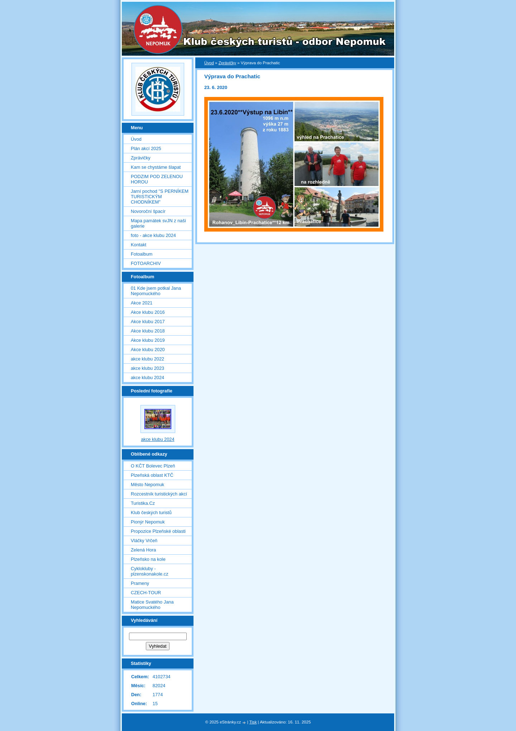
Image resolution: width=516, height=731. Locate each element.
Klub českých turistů (151, 512)
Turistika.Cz (143, 503)
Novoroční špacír (148, 211)
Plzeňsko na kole (148, 559)
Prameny (140, 583)
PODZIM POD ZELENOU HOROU (157, 179)
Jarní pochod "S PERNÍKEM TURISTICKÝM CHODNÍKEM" (159, 196)
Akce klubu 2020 (148, 349)
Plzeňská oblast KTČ (152, 475)
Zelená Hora (143, 550)
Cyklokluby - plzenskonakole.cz (149, 571)
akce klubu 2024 (147, 377)
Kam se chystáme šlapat (156, 167)
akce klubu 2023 (147, 368)
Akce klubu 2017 (148, 321)
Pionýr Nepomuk (148, 522)
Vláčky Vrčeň (144, 540)
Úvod (209, 63)
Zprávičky (227, 63)
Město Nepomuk (147, 484)
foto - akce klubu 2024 (153, 235)
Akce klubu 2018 (148, 331)
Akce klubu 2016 (148, 312)
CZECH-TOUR (146, 592)
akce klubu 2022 (147, 359)
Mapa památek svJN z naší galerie (158, 223)
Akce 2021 (141, 303)
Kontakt (138, 244)
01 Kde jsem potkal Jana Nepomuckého (156, 290)
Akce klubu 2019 (148, 340)
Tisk (253, 722)
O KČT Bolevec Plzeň (153, 466)
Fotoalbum (141, 254)
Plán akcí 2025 (146, 148)
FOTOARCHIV (146, 263)
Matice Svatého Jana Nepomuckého (152, 604)
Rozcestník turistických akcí (159, 494)
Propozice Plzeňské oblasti (158, 531)
